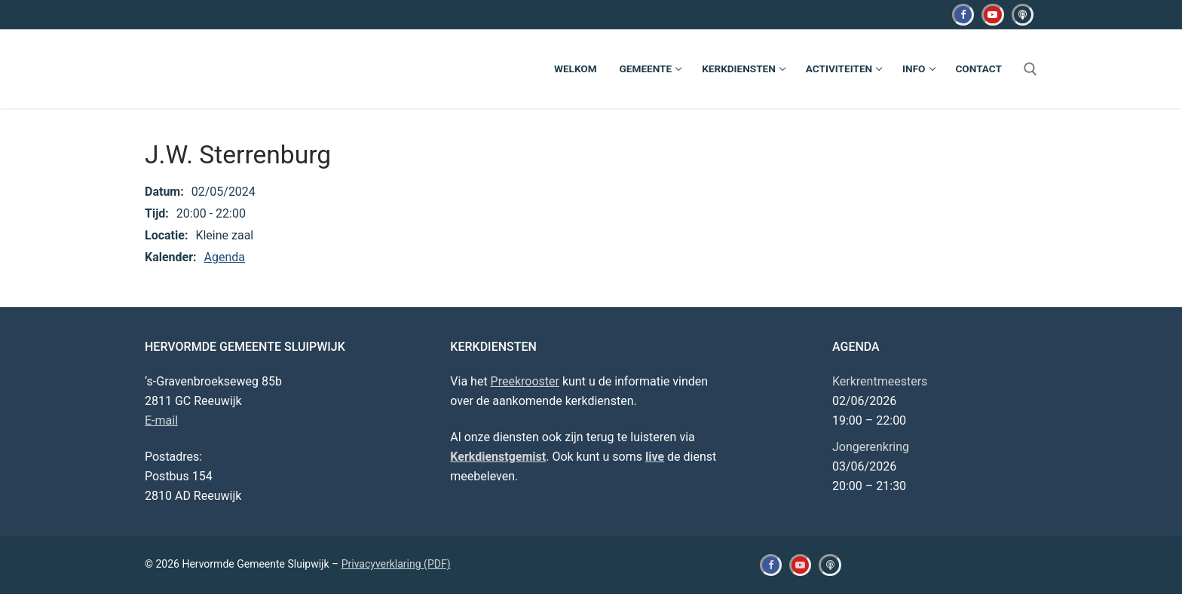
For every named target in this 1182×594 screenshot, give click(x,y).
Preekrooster (525, 381)
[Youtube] (992, 15)
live (654, 456)
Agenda (224, 257)
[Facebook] (963, 15)
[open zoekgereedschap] (1030, 69)
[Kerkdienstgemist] (1022, 15)
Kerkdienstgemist (498, 456)
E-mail (161, 420)
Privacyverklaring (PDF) (396, 564)
